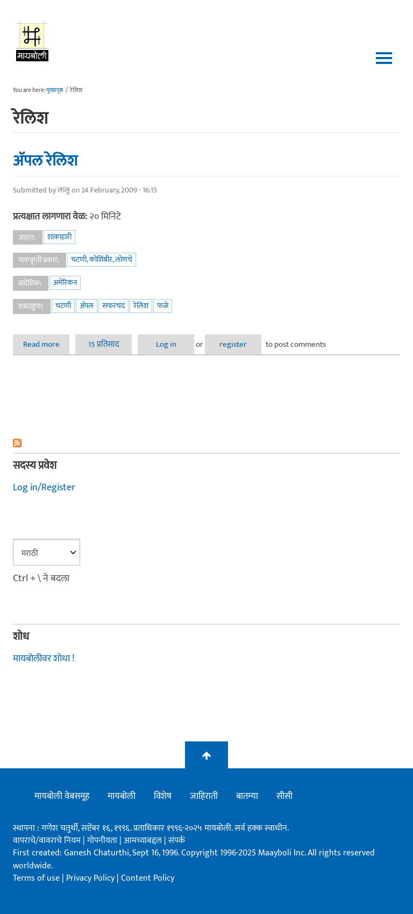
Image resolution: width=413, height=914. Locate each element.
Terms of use (36, 878)
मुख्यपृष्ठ (54, 90)
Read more (46, 344)
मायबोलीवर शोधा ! (43, 659)
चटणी (63, 305)
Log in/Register (44, 488)
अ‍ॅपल (87, 305)
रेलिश (140, 305)
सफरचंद (113, 305)
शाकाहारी (59, 237)
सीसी (284, 796)
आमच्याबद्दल (144, 840)
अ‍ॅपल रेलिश (45, 161)
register (233, 344)
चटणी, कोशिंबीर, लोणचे (101, 259)
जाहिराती (204, 796)
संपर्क (176, 840)
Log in (166, 344)
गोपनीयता (103, 840)
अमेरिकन (65, 282)
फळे (162, 305)
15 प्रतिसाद (103, 344)
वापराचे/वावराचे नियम (47, 840)
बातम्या (247, 796)
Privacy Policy (91, 878)
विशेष (163, 796)
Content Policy (147, 878)
